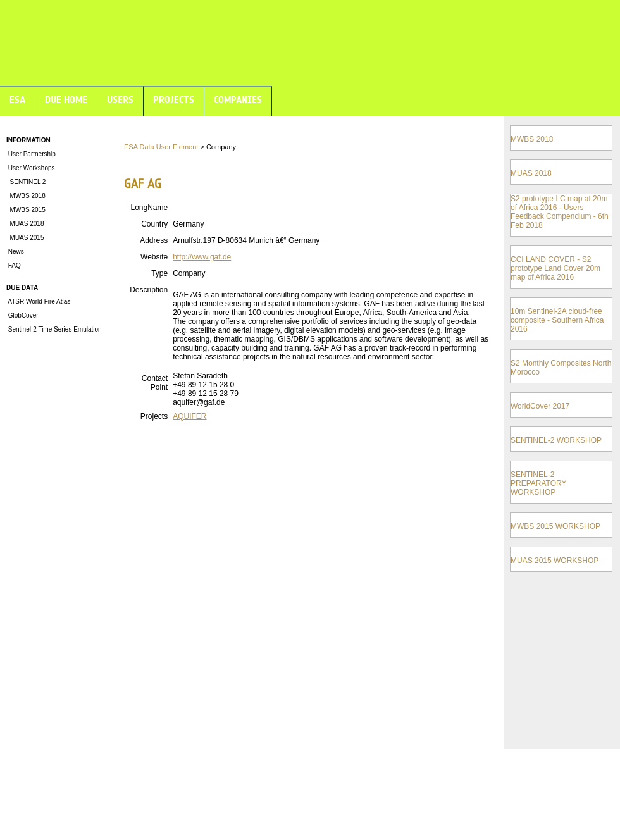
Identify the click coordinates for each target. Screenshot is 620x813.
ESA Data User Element (161, 147)
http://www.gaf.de (202, 256)
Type (159, 273)
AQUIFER (189, 416)
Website (154, 256)
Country (154, 224)
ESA (17, 99)
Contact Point (155, 383)
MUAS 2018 (25, 223)
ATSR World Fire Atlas (38, 301)
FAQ (13, 265)
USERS (120, 99)
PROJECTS (173, 99)
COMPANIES (238, 99)
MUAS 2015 (25, 237)
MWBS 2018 (26, 195)
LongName (149, 207)
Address (154, 240)
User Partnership (31, 154)
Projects (154, 416)
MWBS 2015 (26, 209)
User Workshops (30, 167)
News (15, 251)
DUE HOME (66, 99)
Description (149, 289)
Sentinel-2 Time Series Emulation (54, 329)
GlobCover (22, 315)
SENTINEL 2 (26, 181)
